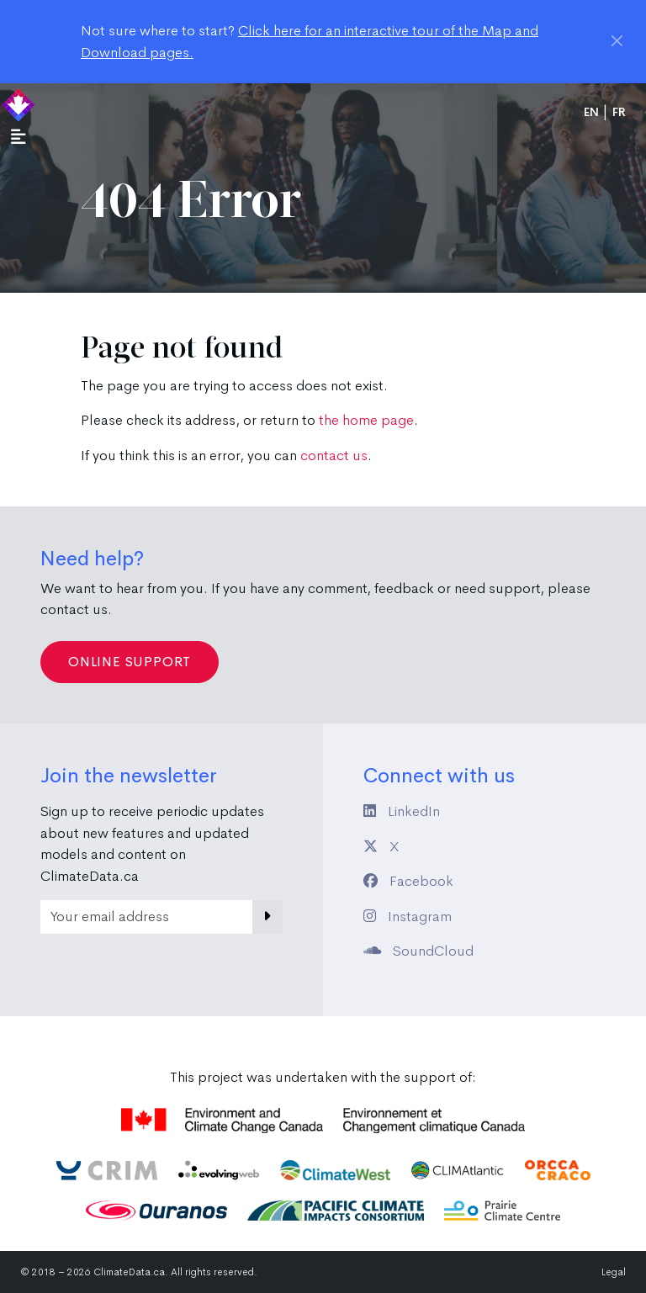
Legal (613, 1272)
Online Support (129, 661)
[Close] (617, 41)
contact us (334, 455)
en (591, 111)
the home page (366, 420)
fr (619, 111)
